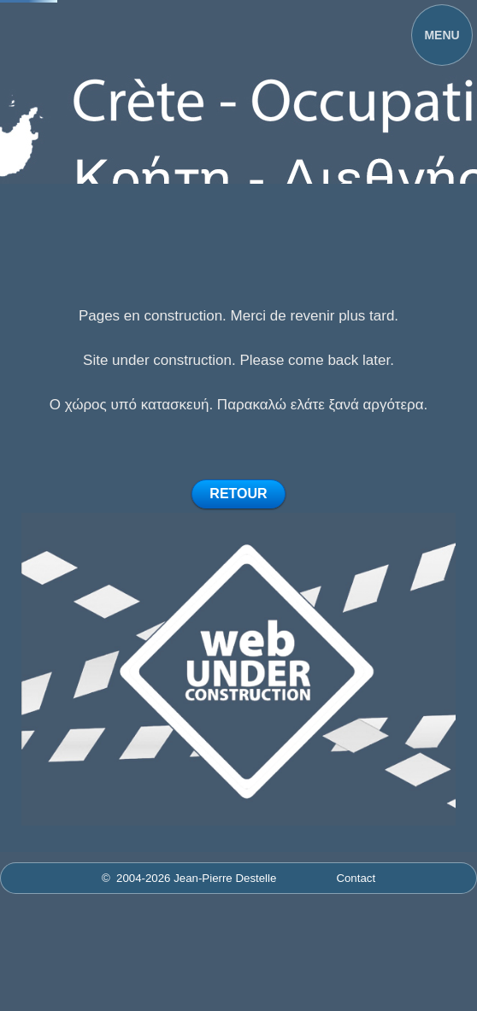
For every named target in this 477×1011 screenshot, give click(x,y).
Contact (355, 878)
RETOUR (238, 493)
